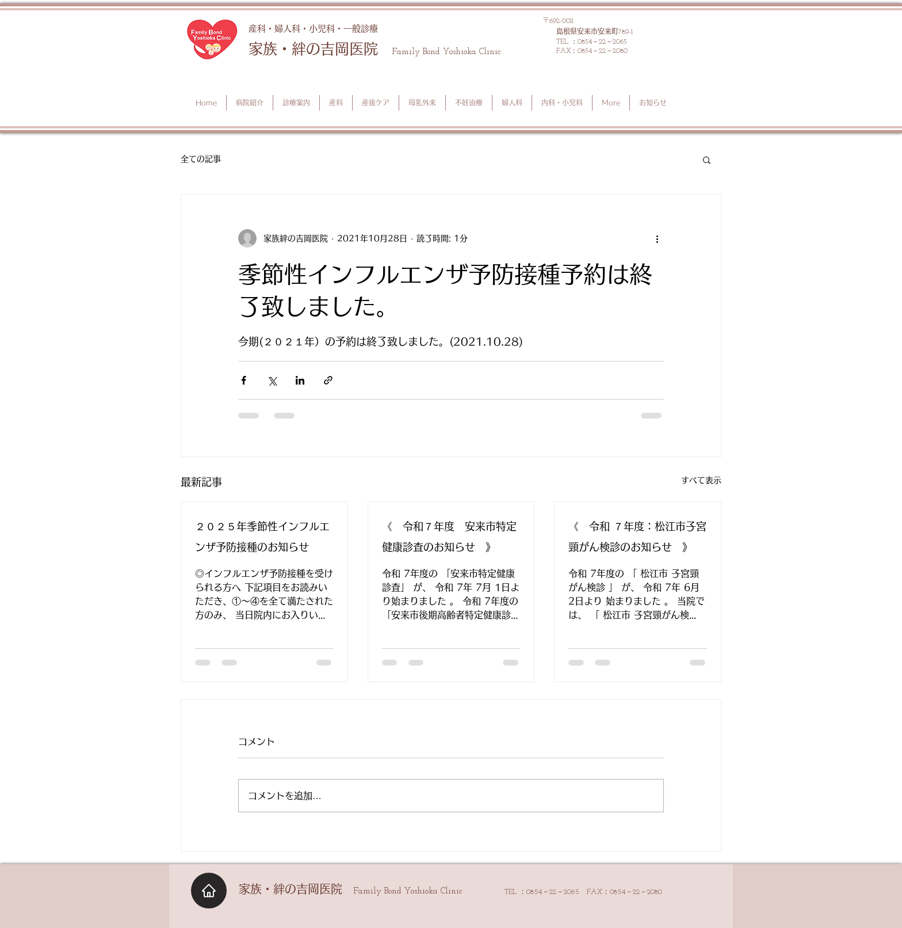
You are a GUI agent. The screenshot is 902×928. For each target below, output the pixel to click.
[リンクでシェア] (328, 380)
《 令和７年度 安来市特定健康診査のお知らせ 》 (449, 536)
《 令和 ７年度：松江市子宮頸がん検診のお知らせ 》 (637, 536)
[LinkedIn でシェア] (300, 380)
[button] (706, 159)
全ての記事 (201, 159)
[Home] (209, 890)
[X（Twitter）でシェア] (271, 380)
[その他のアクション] (657, 238)
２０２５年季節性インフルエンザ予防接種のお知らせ (262, 536)
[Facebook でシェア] (243, 380)
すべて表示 (701, 480)
